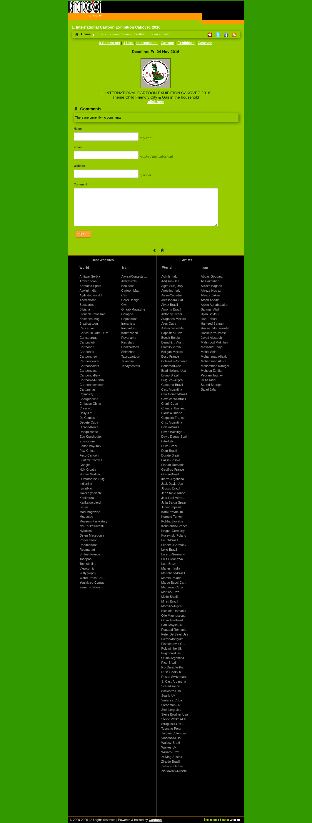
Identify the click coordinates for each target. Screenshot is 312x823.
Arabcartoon (88, 281)
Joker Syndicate (91, 493)
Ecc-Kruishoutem (92, 436)
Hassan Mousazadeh (215, 328)
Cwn (124, 304)
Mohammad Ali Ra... (215, 361)
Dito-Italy (167, 441)
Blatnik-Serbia (171, 347)
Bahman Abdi (210, 309)
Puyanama (128, 337)
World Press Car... (92, 578)
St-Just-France (90, 554)
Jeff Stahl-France (173, 493)
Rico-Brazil (168, 662)
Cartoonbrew (89, 356)
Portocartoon (89, 540)
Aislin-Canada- (171, 295)
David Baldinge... (173, 432)
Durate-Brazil (170, 455)
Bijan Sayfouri (210, 314)
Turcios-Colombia (173, 733)
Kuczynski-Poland (173, 535)
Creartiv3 (86, 408)
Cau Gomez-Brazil (174, 394)
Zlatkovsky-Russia (173, 771)
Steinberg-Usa (171, 709)
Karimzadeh (129, 333)
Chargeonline (89, 399)
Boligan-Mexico (172, 352)
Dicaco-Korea (89, 427)
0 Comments (109, 43)
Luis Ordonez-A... (173, 559)
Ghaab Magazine (133, 309)
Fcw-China (87, 450)
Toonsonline (88, 563)
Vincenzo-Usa (171, 738)
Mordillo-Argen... (172, 606)
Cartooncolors (89, 366)
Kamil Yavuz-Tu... (173, 512)
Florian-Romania (172, 465)
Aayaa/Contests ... (134, 276)
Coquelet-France (172, 417)
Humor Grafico (90, 474)
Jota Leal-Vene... (173, 498)
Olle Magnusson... (173, 615)
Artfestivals (128, 281)
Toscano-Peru (171, 728)
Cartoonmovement (93, 384)
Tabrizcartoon (130, 356)
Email (78, 147)
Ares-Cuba (168, 323)
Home (83, 34)
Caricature (87, 328)
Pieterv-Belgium (172, 639)
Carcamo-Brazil (172, 384)
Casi (124, 295)
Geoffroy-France (172, 469)
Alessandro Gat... (173, 300)
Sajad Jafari (209, 389)
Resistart (127, 342)
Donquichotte (89, 432)
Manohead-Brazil (173, 573)
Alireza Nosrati (211, 290)
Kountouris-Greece (174, 526)
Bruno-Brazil (169, 375)
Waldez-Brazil (170, 742)
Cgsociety (87, 394)
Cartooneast (88, 370)
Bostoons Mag (90, 319)
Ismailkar (86, 488)
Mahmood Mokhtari (214, 342)
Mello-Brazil (169, 596)
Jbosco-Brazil (170, 488)
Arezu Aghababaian (214, 304)
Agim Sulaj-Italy (172, 286)
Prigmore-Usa (171, 653)
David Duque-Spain (174, 436)
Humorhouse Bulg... (93, 479)
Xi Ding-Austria (171, 757)
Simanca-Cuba (171, 700)
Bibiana (85, 309)
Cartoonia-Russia (92, 380)
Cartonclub (87, 342)
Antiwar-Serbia (90, 276)
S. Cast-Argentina (173, 681)
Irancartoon (129, 328)
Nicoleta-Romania (173, 611)
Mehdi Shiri (208, 352)
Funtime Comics (91, 460)
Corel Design (130, 300)
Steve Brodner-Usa (174, 714)
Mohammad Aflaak (214, 356)
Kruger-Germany (172, 530)
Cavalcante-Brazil (173, 399)
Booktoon (127, 286)
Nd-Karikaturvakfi (92, 526)
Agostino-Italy (170, 290)
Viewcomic (87, 568)
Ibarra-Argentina (172, 479)
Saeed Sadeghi (211, 384)
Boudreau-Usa (171, 366)
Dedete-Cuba (89, 422)
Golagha (127, 314)
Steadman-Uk (170, 705)
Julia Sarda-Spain (173, 502)
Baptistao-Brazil (172, 333)
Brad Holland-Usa (173, 370)
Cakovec (205, 43)
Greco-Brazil (169, 474)
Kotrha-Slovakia (172, 521)
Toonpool (86, 559)
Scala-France (170, 686)
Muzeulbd (86, 516)
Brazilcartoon (89, 323)
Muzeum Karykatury (94, 521)
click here (155, 102)
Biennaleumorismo (93, 314)
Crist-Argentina (171, 422)
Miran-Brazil (169, 601)
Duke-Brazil (169, 446)
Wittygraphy (88, 573)
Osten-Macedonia (92, 535)
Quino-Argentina (172, 658)
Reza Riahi (208, 380)
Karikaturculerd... (92, 502)
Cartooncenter (90, 361)
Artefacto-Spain (90, 286)
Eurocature (87, 441)
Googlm (85, 465)
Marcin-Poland (171, 578)
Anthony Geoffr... (173, 314)
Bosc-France (170, 356)
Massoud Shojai (212, 347)
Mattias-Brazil (170, 592)
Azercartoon (88, 300)
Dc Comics (87, 417)
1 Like (128, 43)
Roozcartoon (130, 347)
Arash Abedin (210, 300)
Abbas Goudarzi (212, 276)
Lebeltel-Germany (173, 545)
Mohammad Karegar (215, 366)
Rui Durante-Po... (173, 667)
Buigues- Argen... (173, 380)
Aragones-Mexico (173, 319)
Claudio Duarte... (173, 413)
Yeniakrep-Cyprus (92, 582)
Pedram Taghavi (212, 375)
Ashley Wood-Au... (174, 328)
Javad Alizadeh (211, 337)
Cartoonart (87, 347)
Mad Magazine (90, 512)
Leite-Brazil (169, 549)
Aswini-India (88, 290)
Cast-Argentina (171, 389)
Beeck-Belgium (171, 337)
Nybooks (86, 530)
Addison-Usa (170, 281)
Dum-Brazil (169, 450)
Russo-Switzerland (174, 676)
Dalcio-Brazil (170, 427)
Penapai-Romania (173, 629)
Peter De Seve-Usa (174, 634)
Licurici (84, 507)
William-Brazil (170, 752)
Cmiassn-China (90, 403)
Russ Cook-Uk (171, 672)
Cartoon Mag (130, 290)
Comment (80, 184)
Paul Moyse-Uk (171, 625)
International (147, 43)
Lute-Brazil (168, 563)
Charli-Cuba (169, 403)
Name (78, 128)
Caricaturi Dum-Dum (94, 333)
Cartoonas (87, 352)
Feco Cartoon (89, 455)
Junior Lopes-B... (173, 507)
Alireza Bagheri (211, 286)
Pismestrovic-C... (173, 644)
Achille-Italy (169, 276)
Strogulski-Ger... (172, 724)
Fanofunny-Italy (90, 446)
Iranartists (128, 323)
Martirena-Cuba (172, 587)
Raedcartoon (89, 545)
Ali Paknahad (210, 281)
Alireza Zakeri (210, 295)
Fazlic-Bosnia (170, 460)
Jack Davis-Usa (172, 483)
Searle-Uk (168, 695)
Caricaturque (89, 337)
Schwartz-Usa (171, 691)
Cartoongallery (90, 375)
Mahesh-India (170, 568)
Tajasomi (127, 361)
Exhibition (185, 43)
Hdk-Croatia (88, 469)
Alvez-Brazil (169, 304)
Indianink (86, 483)
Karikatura (87, 498)
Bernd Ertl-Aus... (172, 342)
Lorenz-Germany (173, 554)
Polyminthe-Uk (171, 648)
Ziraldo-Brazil (170, 761)
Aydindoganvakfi (91, 295)
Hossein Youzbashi (214, 333)
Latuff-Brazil (169, 540)
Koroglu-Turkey (171, 516)
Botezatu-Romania (174, 361)
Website (79, 165)
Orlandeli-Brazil (172, 620)
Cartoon (167, 43)
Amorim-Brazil (171, 309)
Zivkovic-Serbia (172, 766)
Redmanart (87, 549)
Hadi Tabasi (209, 319)
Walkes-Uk (168, 747)
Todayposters (130, 366)
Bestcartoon (88, 304)
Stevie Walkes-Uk (173, 719)
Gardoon (155, 820)
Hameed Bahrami (213, 323)
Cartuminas (88, 389)
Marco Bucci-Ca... (173, 582)
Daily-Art (86, 413)
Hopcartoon (129, 319)
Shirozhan (128, 352)
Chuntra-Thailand (173, 408)
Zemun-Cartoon (91, 587)
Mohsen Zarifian (212, 370)
